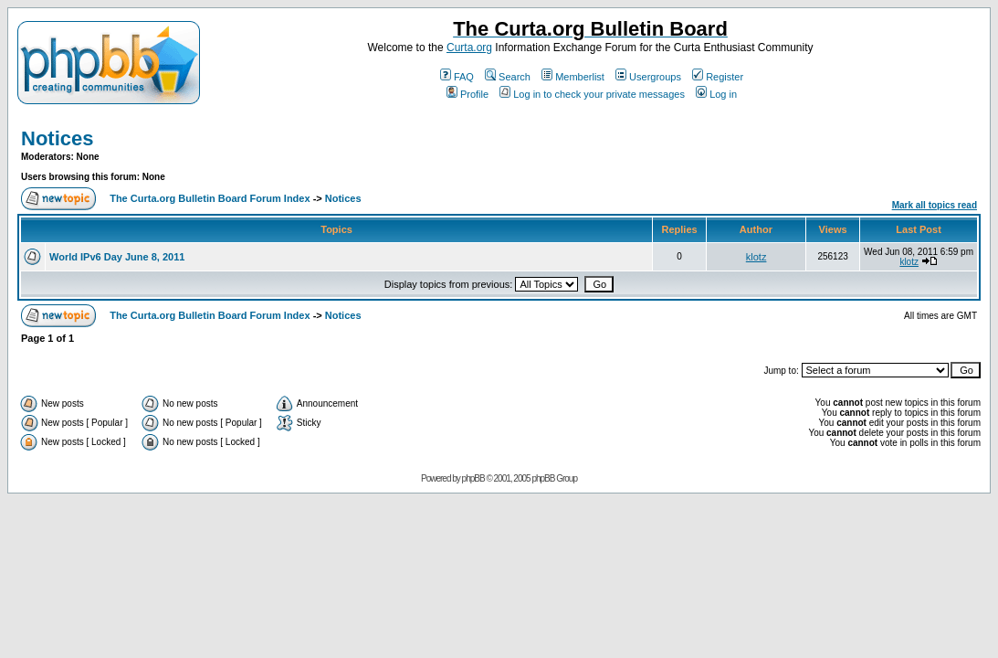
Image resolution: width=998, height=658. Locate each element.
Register (717, 76)
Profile (467, 94)
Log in (716, 94)
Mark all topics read (934, 205)
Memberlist (572, 76)
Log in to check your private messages (592, 94)
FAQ (457, 76)
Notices (57, 138)
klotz (756, 256)
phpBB (473, 478)
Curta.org (469, 47)
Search (508, 76)
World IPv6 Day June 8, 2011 (116, 256)
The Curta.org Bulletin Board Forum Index (210, 198)
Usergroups (648, 76)
